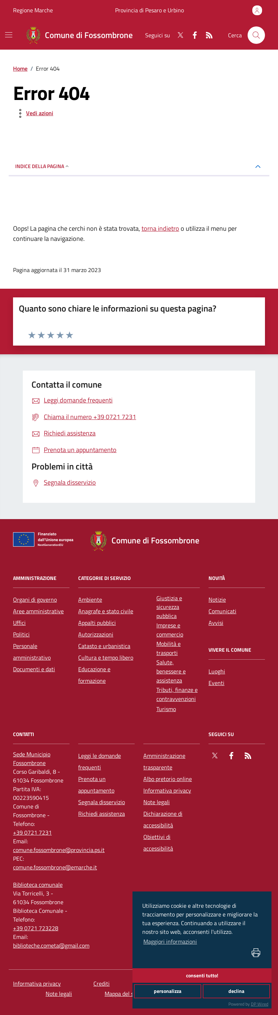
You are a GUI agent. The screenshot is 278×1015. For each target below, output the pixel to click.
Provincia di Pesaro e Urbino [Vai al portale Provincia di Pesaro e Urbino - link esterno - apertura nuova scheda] (149, 10)
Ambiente (90, 599)
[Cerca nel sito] (256, 35)
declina (236, 991)
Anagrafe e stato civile (105, 611)
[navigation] (8, 34)
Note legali (156, 802)
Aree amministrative (38, 611)
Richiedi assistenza (101, 813)
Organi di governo (35, 599)
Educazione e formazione (94, 675)
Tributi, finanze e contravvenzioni (177, 694)
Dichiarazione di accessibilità (162, 819)
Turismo (166, 709)
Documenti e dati (34, 669)
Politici (21, 634)
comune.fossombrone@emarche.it (55, 867)
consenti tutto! (202, 976)
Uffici (19, 622)
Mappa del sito (122, 993)
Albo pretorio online (167, 778)
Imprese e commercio (169, 630)
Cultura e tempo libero (105, 657)
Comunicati (222, 611)
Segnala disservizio (101, 802)
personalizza (167, 991)
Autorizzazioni (95, 634)
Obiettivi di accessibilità (158, 842)
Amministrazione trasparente (164, 761)
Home (20, 68)
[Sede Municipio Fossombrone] (41, 758)
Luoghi (216, 671)
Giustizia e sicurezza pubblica (169, 607)
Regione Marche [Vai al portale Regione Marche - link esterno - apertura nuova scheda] (33, 10)
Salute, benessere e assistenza (171, 671)
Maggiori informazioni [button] (170, 941)
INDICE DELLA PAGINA (42, 166)
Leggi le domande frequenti (99, 761)
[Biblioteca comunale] (38, 884)
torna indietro (160, 228)
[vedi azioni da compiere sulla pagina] (34, 113)
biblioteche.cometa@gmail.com (51, 945)
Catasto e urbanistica (104, 646)
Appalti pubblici (97, 622)
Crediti (101, 983)
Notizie (217, 599)
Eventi (216, 682)
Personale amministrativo (32, 652)
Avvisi (215, 622)
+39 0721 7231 (32, 832)
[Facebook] (192, 35)
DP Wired (259, 1004)
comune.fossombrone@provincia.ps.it (59, 849)
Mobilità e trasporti (168, 648)
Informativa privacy (167, 790)
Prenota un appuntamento (96, 784)
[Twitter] (177, 35)
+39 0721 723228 (35, 928)
